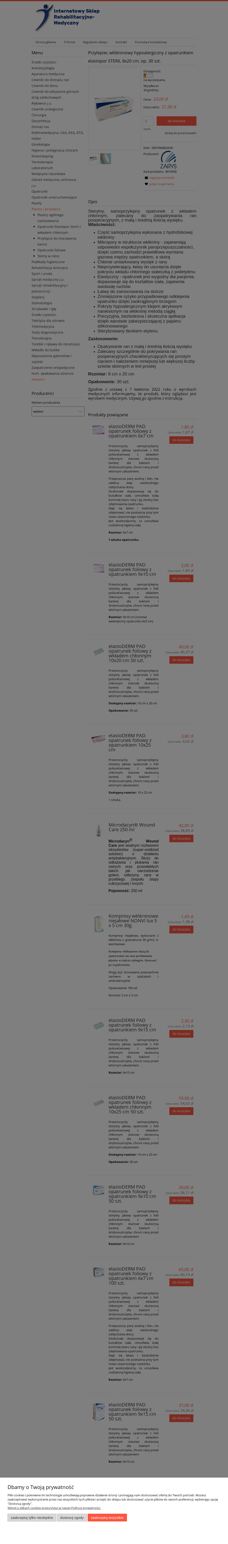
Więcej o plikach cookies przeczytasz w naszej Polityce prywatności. (54, 1508)
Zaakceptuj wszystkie (107, 1518)
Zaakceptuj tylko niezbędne (32, 1518)
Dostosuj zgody (72, 1518)
